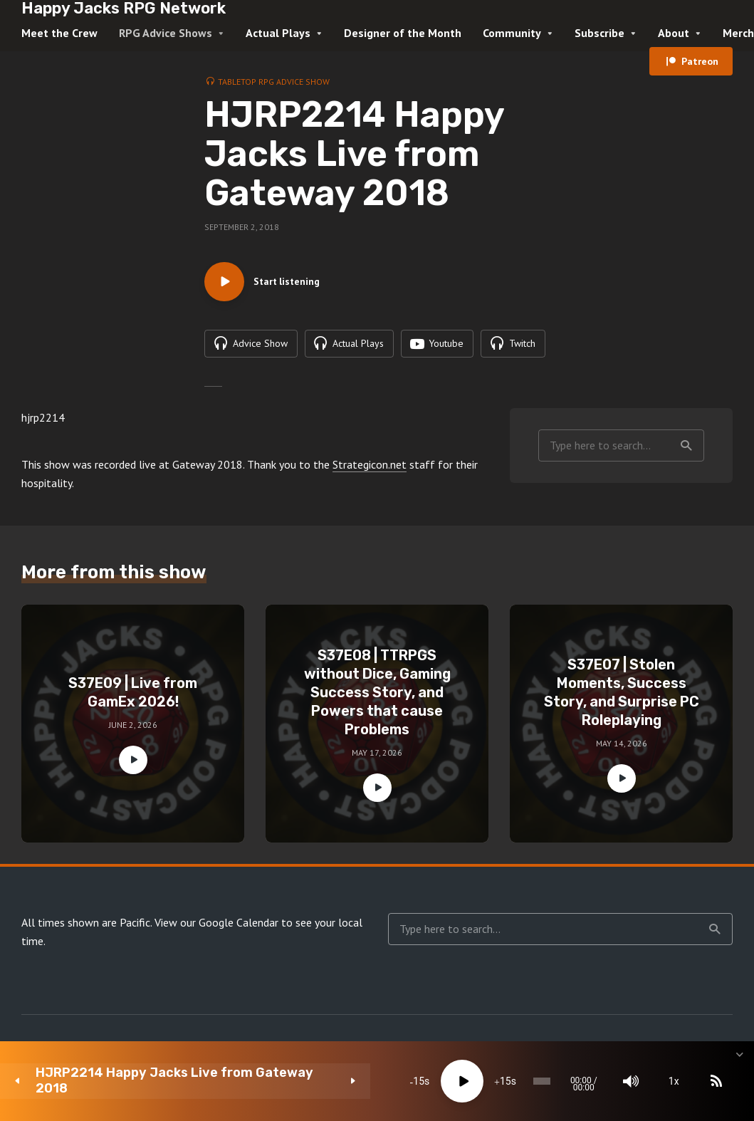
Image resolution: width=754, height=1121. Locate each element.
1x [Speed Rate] (590, 1081)
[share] (675, 1081)
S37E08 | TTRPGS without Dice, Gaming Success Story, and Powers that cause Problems (377, 725)
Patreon (699, 61)
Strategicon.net (370, 497)
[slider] (424, 1081)
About (673, 33)
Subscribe (599, 33)
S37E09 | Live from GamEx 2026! (132, 725)
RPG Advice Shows (165, 33)
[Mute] (547, 1081)
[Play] (323, 1081)
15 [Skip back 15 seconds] (279, 1081)
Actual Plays (278, 33)
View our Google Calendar (216, 955)
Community (512, 33)
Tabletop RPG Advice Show (274, 81)
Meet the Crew (59, 33)
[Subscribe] (633, 1081)
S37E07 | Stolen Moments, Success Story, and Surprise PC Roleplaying (621, 725)
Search (686, 477)
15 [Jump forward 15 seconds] (366, 1081)
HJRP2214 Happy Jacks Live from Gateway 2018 (127, 1080)
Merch (738, 33)
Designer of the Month (402, 33)
